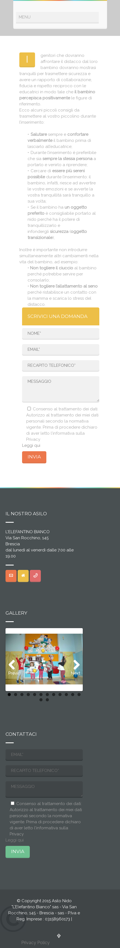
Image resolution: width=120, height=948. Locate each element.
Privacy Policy (35, 942)
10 (66, 694)
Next (75, 673)
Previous (13, 673)
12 (79, 694)
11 (72, 694)
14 (47, 699)
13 (40, 699)
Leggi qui (31, 445)
